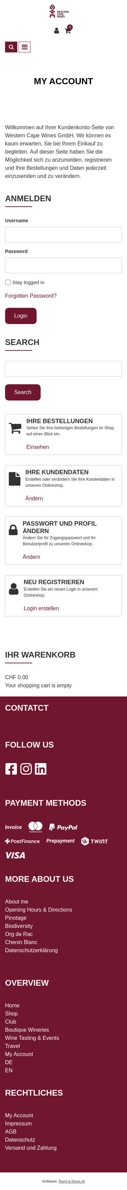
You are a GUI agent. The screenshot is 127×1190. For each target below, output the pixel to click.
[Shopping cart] (69, 31)
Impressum (18, 1123)
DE (9, 1062)
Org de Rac (19, 934)
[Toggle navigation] (24, 47)
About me (16, 902)
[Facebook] (11, 769)
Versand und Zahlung (31, 1148)
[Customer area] (58, 31)
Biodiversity (19, 926)
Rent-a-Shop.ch (72, 1181)
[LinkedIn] (40, 769)
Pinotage (15, 918)
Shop (11, 1013)
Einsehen (37, 447)
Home (12, 1005)
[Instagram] (25, 769)
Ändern (34, 498)
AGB (11, 1132)
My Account (19, 1054)
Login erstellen (41, 608)
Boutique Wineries (27, 1030)
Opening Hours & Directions (38, 910)
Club (10, 1022)
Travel (12, 1046)
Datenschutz (20, 1140)
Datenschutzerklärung (31, 950)
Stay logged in (28, 282)
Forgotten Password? (31, 296)
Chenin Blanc (21, 942)
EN (9, 1070)
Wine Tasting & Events (32, 1038)
